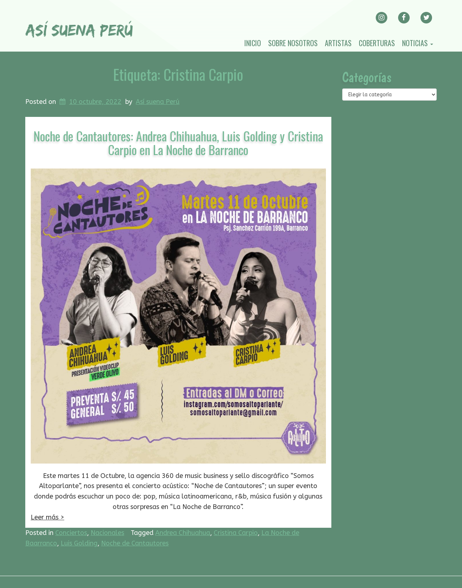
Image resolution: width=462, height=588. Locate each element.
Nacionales (107, 533)
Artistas (338, 43)
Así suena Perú (157, 102)
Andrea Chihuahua (182, 533)
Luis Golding (79, 543)
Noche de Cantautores (135, 543)
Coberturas (377, 43)
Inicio (252, 43)
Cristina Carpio (236, 533)
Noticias (417, 43)
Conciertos (71, 533)
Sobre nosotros (293, 43)
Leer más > (47, 517)
